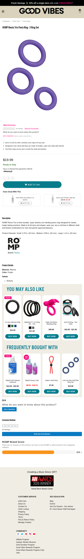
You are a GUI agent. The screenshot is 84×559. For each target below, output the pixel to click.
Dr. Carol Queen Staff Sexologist (62, 509)
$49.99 (51, 329)
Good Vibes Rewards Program (28, 547)
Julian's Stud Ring (51, 380)
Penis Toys (16, 21)
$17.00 (32, 331)
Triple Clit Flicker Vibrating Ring (51, 323)
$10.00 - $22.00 (12, 386)
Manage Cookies (24, 522)
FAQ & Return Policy (26, 520)
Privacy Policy (23, 514)
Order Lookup (23, 509)
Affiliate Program (22, 539)
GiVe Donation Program (25, 545)
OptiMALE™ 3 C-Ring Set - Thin (32, 323)
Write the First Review (32, 128)
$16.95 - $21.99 (70, 329)
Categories (6, 21)
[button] (9, 326)
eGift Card (22, 501)
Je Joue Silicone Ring (12, 322)
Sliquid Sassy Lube (32, 380)
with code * (42, 3)
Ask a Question (8, 136)
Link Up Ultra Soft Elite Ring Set (71, 381)
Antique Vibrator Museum (26, 542)
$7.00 (51, 385)
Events (52, 504)
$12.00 (12, 330)
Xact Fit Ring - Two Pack (70, 323)
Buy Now (12, 336)
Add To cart (32, 184)
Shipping (21, 512)
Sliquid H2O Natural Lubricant (13, 381)
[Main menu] (3, 11)
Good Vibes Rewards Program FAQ (30, 550)
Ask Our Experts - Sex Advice (61, 506)
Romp (17, 252)
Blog (51, 501)
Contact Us (22, 506)
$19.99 (70, 386)
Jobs (18, 553)
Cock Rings (26, 21)
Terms (20, 517)
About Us (21, 504)
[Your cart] (79, 11)
